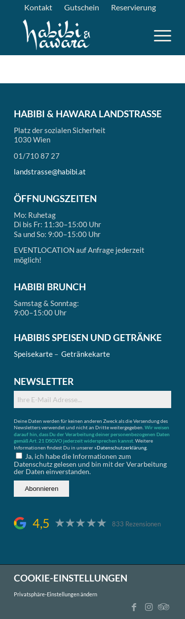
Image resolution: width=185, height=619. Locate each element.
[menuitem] (38, 7)
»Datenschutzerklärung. (121, 447)
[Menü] (157, 35)
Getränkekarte (85, 353)
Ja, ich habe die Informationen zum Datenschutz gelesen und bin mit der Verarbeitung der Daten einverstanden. (90, 464)
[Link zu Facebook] (134, 606)
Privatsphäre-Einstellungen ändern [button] (55, 594)
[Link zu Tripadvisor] (163, 606)
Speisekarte (33, 353)
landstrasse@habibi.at (50, 171)
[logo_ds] (57, 35)
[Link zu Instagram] (149, 606)
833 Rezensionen (136, 524)
